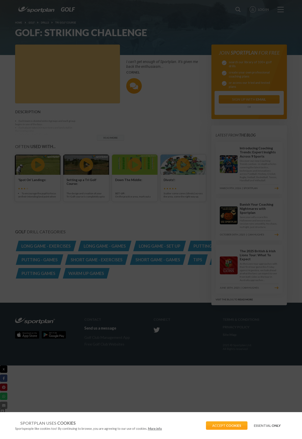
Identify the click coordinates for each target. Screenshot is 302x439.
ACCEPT (226, 425)
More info (155, 428)
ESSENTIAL (267, 425)
